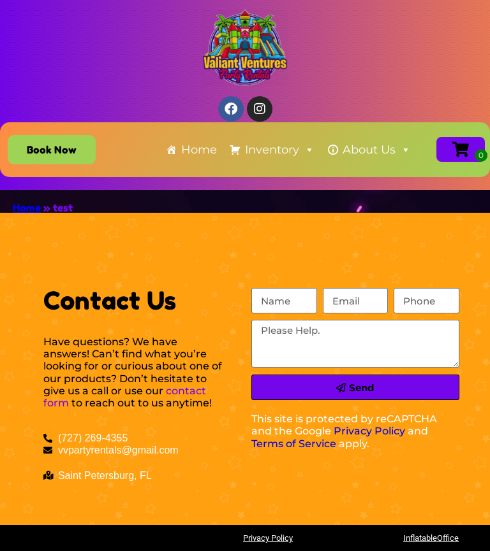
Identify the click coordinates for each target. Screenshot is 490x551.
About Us (377, 149)
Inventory (280, 149)
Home (199, 150)
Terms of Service (293, 444)
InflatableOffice (431, 538)
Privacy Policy (369, 431)
